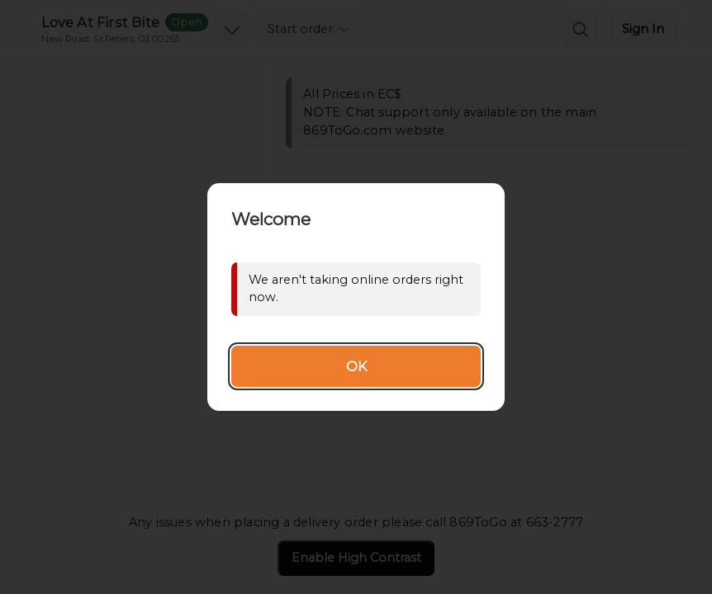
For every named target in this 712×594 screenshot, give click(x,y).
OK (356, 366)
